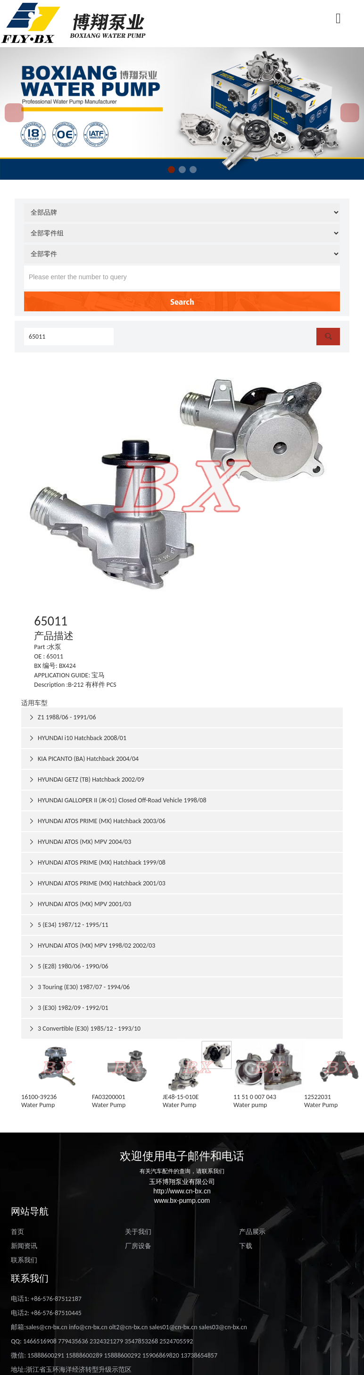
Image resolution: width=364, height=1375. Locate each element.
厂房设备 (138, 1246)
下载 (245, 1246)
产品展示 (252, 1232)
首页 (17, 1232)
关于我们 (138, 1232)
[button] (171, 169)
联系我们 (24, 1260)
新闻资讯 (24, 1246)
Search (182, 301)
